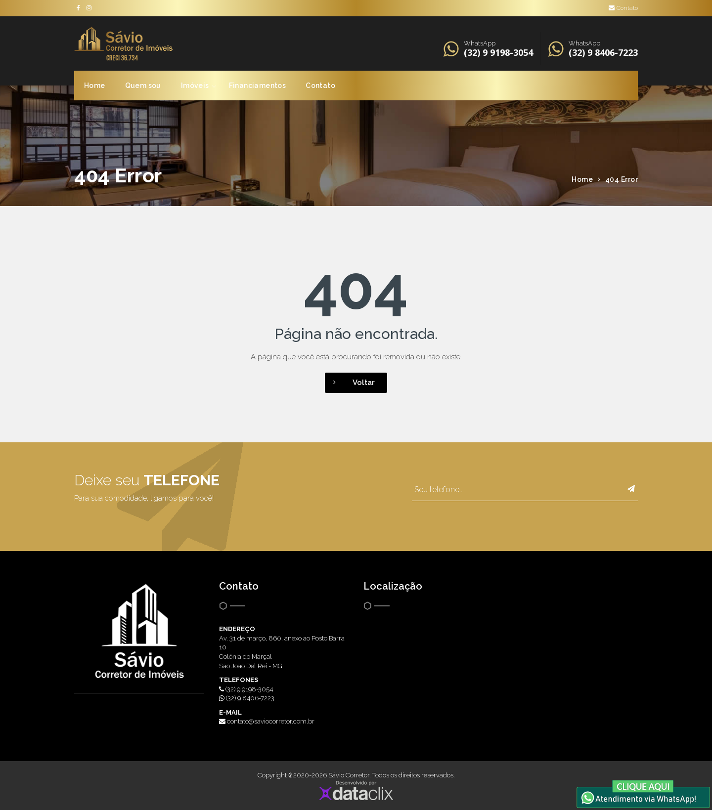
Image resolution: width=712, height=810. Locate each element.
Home (94, 85)
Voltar (350, 383)
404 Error (621, 179)
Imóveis (195, 85)
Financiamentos (257, 85)
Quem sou (143, 85)
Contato (623, 7)
